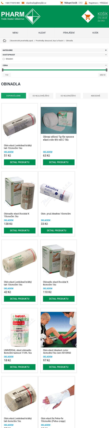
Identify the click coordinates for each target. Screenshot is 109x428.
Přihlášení (104, 3)
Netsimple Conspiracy (59, 410)
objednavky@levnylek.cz (36, 3)
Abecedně (96, 96)
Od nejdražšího (68, 96)
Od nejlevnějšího (40, 96)
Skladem (8, 59)
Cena (5, 65)
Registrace (93, 3)
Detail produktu (18, 159)
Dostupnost (9, 55)
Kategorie (7, 50)
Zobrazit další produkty (89, 366)
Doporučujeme (13, 96)
